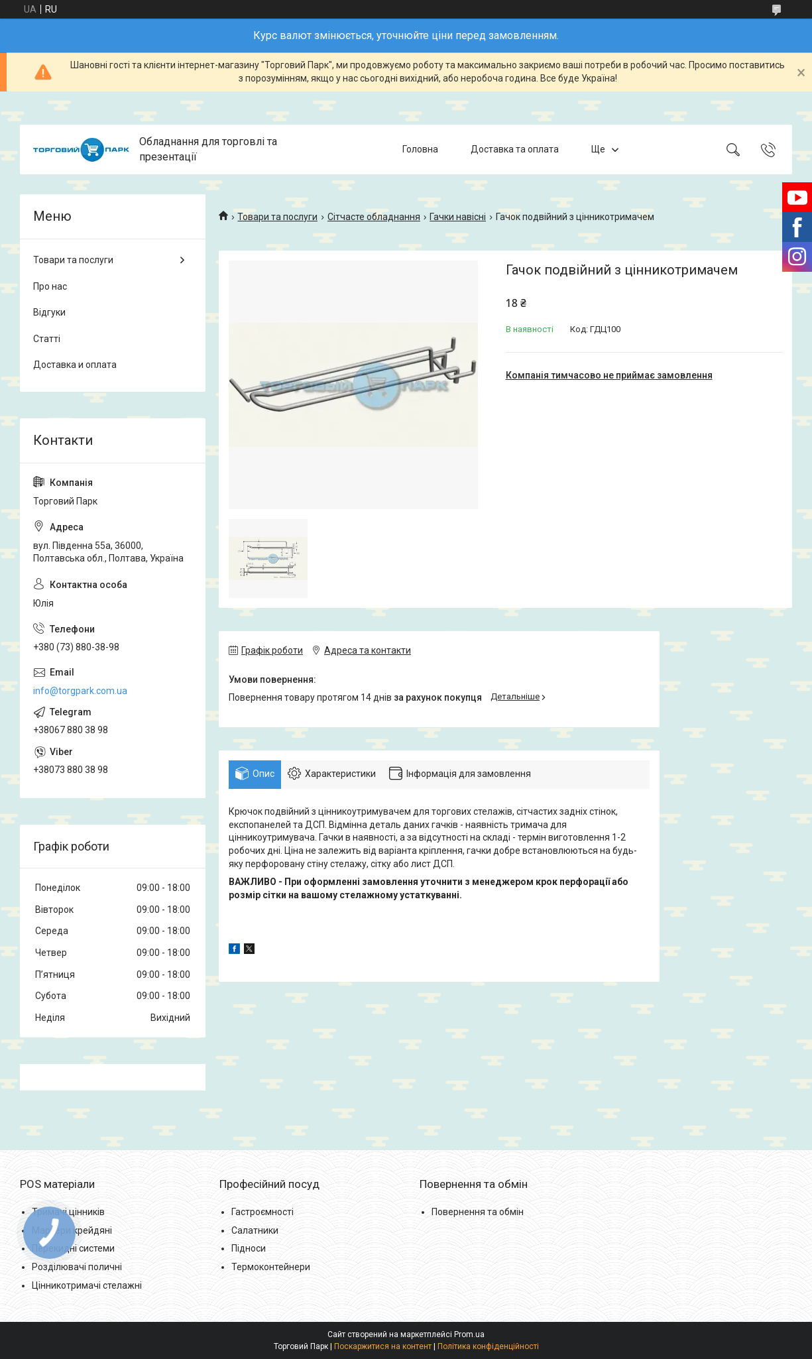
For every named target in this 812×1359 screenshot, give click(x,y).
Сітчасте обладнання (373, 216)
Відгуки (49, 312)
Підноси (248, 1248)
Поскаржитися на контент (383, 1346)
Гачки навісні (458, 216)
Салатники (254, 1230)
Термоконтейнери (270, 1267)
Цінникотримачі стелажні (87, 1285)
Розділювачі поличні (77, 1267)
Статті (46, 338)
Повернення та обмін (478, 1212)
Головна (420, 149)
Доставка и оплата (75, 364)
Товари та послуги (277, 216)
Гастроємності (262, 1212)
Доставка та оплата (515, 149)
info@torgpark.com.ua (80, 690)
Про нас (50, 286)
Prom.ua (469, 1334)
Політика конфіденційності (488, 1346)
